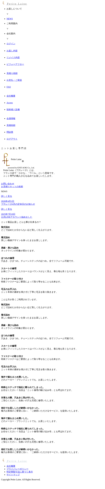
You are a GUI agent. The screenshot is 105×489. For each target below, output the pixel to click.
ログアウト (12, 139)
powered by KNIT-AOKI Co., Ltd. (21, 168)
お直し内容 (12, 51)
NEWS (10, 19)
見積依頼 (11, 125)
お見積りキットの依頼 (12, 186)
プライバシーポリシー (17, 469)
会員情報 (11, 118)
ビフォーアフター (15, 64)
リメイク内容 (13, 57)
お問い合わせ (7, 184)
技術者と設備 (13, 109)
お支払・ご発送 (14, 80)
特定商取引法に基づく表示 (20, 472)
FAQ (9, 87)
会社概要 (11, 96)
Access (10, 103)
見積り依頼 (12, 73)
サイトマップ (13, 474)
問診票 (10, 132)
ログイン (11, 43)
